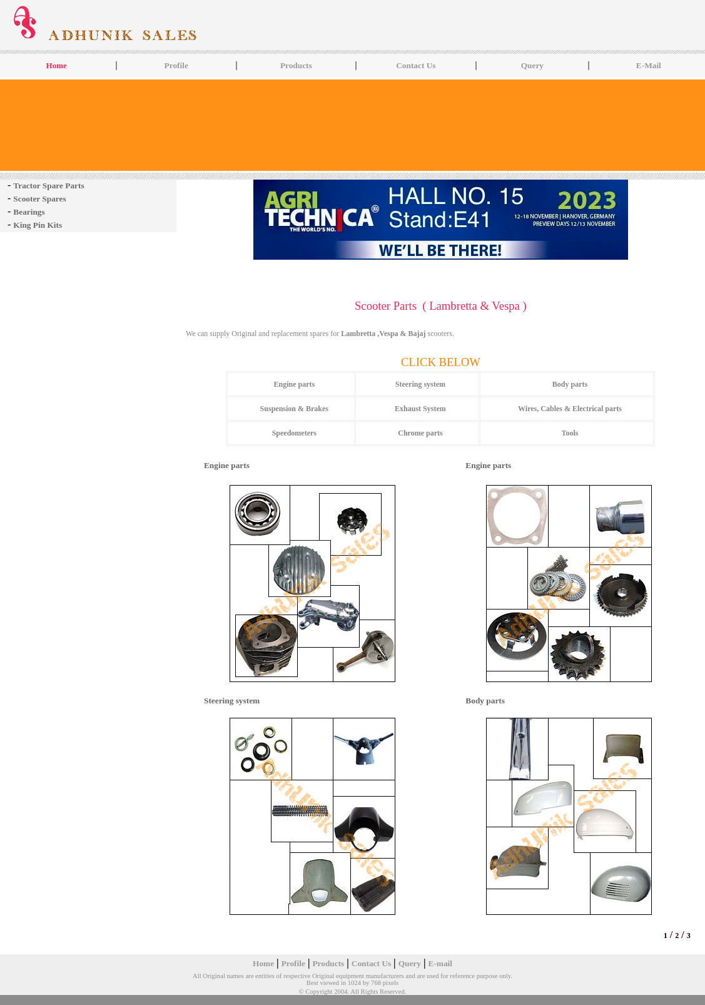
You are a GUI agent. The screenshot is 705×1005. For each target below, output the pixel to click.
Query (532, 65)
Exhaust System (420, 408)
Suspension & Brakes (294, 408)
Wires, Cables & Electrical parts (570, 408)
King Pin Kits (37, 225)
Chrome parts (420, 433)
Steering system (420, 384)
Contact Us (415, 65)
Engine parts (294, 384)
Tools (570, 433)
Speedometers (294, 433)
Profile (176, 65)
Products (296, 65)
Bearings (28, 212)
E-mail (440, 963)
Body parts (569, 384)
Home (263, 963)
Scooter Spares (39, 198)
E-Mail (648, 65)
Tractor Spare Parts (48, 185)
